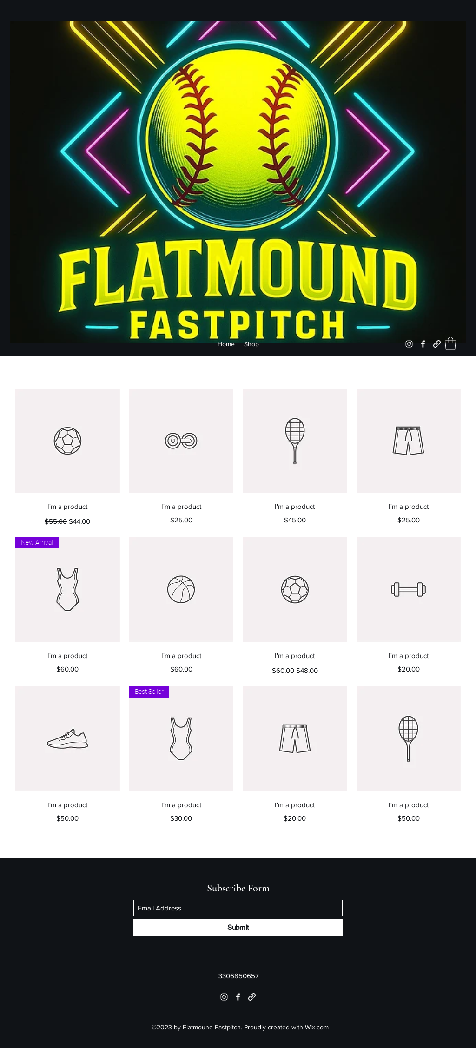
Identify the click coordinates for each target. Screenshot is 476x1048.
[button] (450, 343)
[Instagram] (409, 344)
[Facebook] (423, 344)
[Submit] (238, 927)
